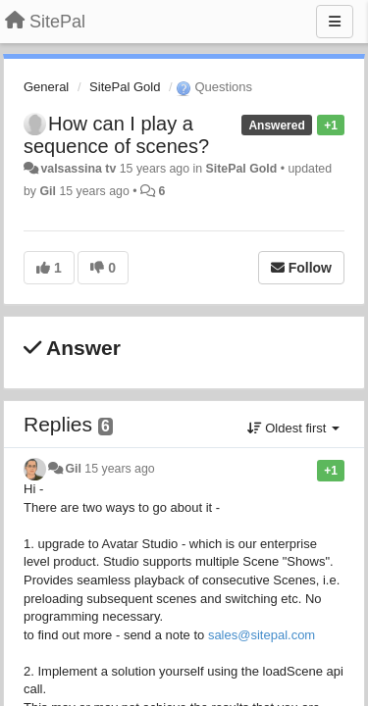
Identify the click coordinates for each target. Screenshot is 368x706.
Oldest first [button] (293, 428)
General (46, 86)
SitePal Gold (124, 86)
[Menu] (334, 21)
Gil (47, 191)
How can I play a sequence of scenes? (116, 135)
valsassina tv (78, 169)
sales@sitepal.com (261, 635)
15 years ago (119, 469)
